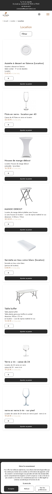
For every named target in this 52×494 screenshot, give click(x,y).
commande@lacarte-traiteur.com (26, 9)
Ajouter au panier (26, 84)
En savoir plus (27, 483)
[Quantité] (9, 78)
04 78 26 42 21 (26, 6)
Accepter (11, 489)
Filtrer (26, 33)
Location (12, 21)
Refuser (27, 489)
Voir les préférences (42, 489)
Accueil (6, 21)
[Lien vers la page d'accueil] (6, 14)
